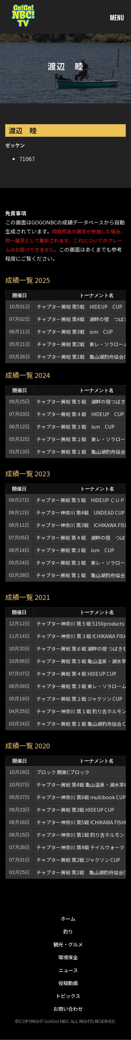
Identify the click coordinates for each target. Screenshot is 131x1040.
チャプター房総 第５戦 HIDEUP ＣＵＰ (80, 500)
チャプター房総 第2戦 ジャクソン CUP (78, 859)
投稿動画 (68, 982)
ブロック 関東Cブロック (62, 772)
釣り (68, 931)
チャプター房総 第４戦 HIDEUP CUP (80, 414)
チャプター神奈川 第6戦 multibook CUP (81, 797)
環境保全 (68, 957)
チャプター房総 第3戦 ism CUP (75, 331)
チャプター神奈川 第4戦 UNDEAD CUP (80, 512)
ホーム (68, 918)
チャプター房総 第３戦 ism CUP (75, 426)
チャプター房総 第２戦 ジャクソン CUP (79, 698)
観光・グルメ (68, 944)
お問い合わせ (68, 1008)
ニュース (68, 970)
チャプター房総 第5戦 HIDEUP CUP (79, 306)
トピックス (68, 995)
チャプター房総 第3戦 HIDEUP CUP (75, 809)
